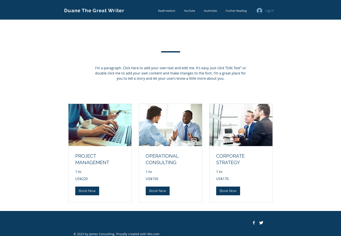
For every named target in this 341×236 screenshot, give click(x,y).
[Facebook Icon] (253, 222)
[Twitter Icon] (261, 222)
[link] (100, 159)
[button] (87, 191)
